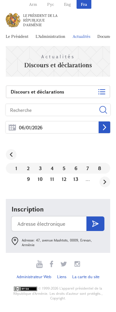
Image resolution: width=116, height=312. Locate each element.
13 (75, 179)
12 (64, 179)
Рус (50, 4)
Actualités (81, 36)
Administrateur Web (34, 276)
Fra (84, 4)
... (12, 127)
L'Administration (50, 36)
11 (52, 179)
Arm (33, 4)
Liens (61, 276)
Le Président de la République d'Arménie (40, 20)
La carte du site (85, 276)
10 (40, 179)
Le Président (17, 36)
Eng (67, 4)
